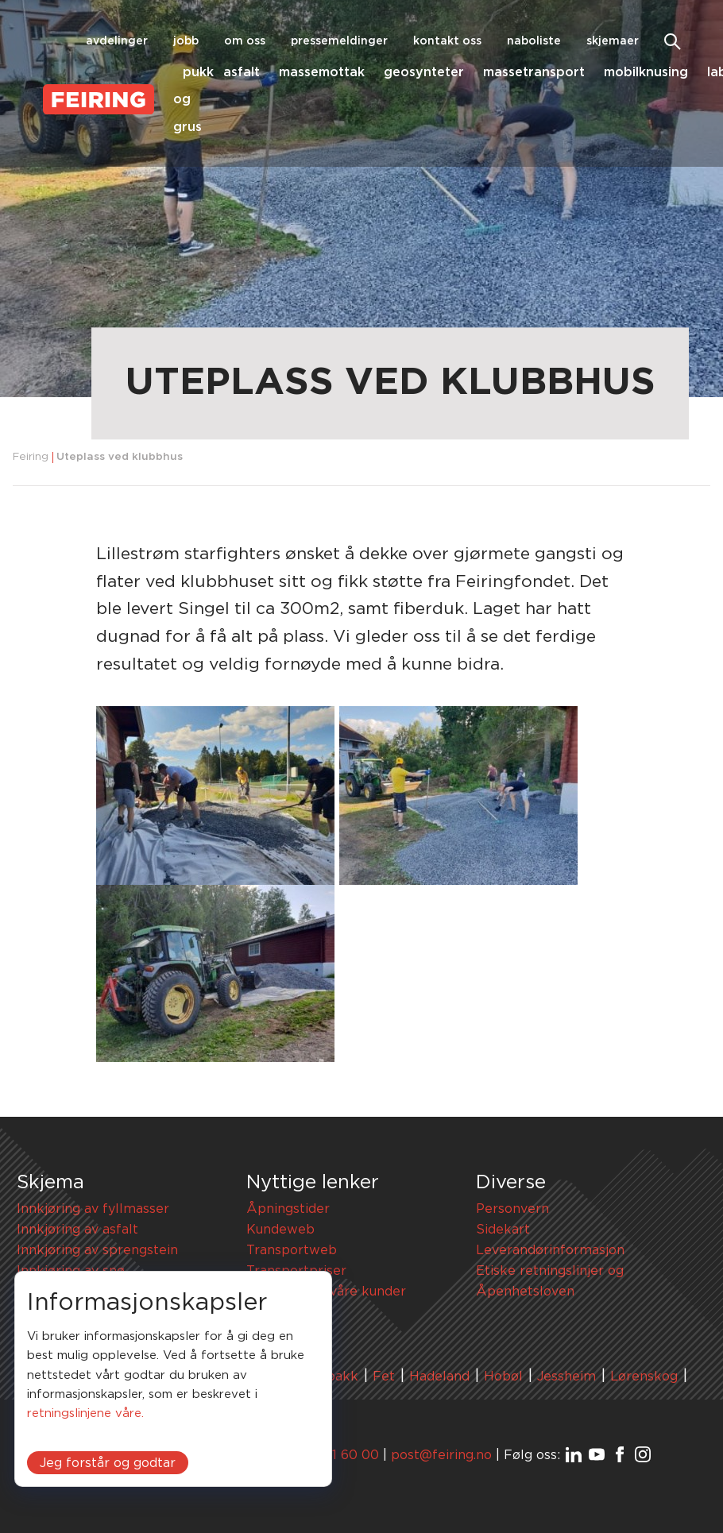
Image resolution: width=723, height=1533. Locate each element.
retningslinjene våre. (85, 1413)
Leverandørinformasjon (550, 1250)
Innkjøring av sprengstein (97, 1250)
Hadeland (439, 1376)
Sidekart (503, 1229)
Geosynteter (424, 72)
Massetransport (534, 72)
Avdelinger (117, 41)
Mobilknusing (646, 72)
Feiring (30, 457)
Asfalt (241, 72)
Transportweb (291, 1250)
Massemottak (322, 72)
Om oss (244, 41)
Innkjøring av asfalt (77, 1229)
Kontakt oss (447, 41)
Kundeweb (280, 1229)
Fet (384, 1376)
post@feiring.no (441, 1455)
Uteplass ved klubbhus (119, 457)
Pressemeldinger (339, 41)
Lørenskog (644, 1376)
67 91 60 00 (341, 1455)
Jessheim (566, 1376)
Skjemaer (612, 41)
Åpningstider (288, 1209)
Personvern (512, 1209)
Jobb (186, 41)
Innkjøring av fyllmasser (93, 1209)
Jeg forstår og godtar (108, 1463)
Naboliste (534, 41)
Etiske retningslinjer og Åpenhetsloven (550, 1281)
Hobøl (503, 1376)
